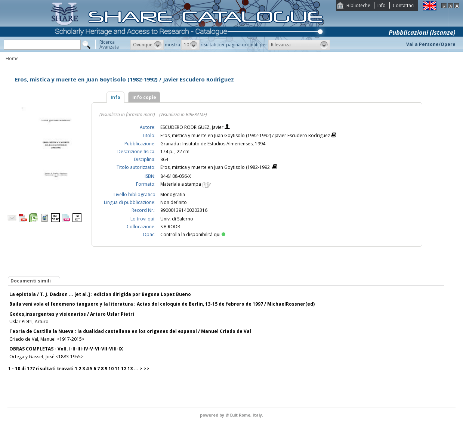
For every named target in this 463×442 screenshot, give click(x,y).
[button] (147, 45)
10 (111, 368)
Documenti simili (30, 281)
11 (117, 368)
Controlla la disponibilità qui (192, 234)
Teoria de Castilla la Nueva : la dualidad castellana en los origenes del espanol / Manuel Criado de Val (130, 331)
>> (146, 368)
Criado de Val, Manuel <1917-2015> (46, 339)
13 (130, 368)
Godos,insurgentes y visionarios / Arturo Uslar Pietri (71, 314)
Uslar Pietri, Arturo (29, 321)
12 (123, 368)
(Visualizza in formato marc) (127, 114)
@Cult (232, 415)
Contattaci (403, 5)
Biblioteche (358, 5)
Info (381, 5)
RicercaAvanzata (109, 44)
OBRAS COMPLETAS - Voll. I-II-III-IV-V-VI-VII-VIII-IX (66, 349)
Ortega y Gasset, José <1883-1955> (46, 356)
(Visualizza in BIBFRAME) (183, 114)
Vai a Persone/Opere (431, 44)
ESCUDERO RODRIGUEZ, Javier (192, 127)
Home (12, 58)
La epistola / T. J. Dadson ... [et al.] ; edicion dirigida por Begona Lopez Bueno (100, 294)
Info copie (144, 97)
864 (164, 159)
